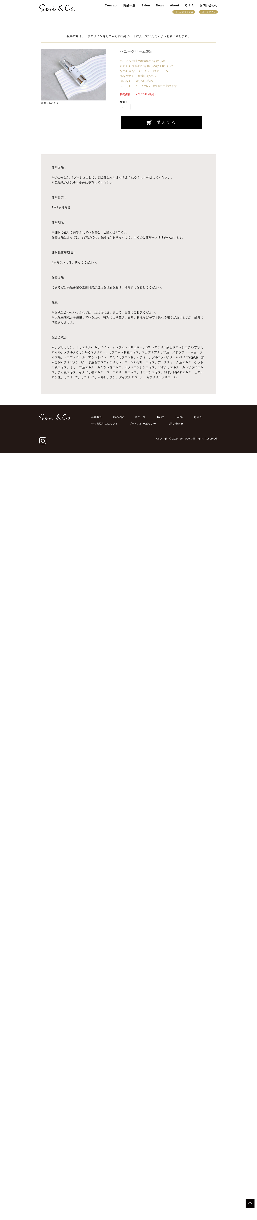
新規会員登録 (183, 12)
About (174, 5)
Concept (111, 5)
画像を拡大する (50, 103)
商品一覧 (129, 5)
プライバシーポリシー (142, 1190)
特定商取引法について (104, 1190)
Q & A (189, 5)
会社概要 (96, 1184)
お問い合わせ (209, 5)
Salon (145, 5)
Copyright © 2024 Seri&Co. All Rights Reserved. (187, 1205)
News (160, 5)
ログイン (208, 12)
